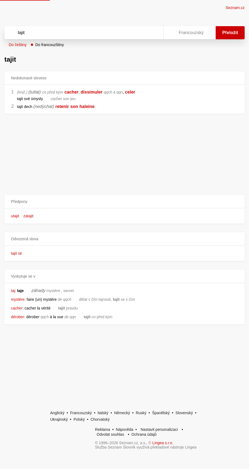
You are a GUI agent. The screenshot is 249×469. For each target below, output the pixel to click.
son (74, 106)
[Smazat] (142, 32)
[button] (124, 201)
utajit (15, 216)
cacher (72, 92)
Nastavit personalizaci (159, 429)
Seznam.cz (235, 7)
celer (130, 92)
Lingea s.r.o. (162, 443)
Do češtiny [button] (18, 45)
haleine (87, 106)
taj (13, 290)
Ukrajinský (59, 419)
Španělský (161, 413)
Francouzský (81, 413)
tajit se (16, 253)
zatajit (28, 216)
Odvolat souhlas (110, 434)
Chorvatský (100, 419)
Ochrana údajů (144, 434)
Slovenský (184, 413)
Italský (103, 413)
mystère (18, 299)
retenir (62, 106)
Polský (79, 419)
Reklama (102, 429)
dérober (17, 317)
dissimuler (91, 92)
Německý (122, 413)
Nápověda (124, 429)
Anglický (57, 413)
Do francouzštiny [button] (49, 45)
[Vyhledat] (76, 32)
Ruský (141, 413)
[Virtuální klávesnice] (154, 32)
